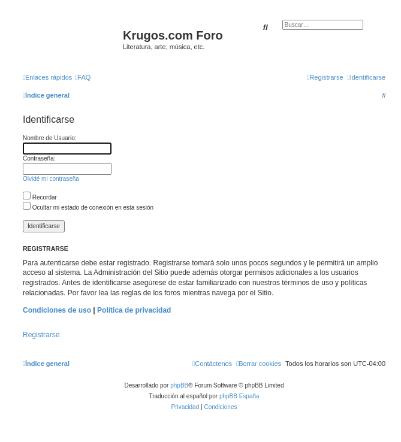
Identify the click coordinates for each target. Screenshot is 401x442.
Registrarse (41, 335)
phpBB (179, 385)
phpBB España (239, 396)
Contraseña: (39, 158)
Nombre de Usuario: (49, 138)
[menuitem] (83, 77)
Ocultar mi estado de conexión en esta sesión (88, 207)
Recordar (40, 197)
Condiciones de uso (57, 310)
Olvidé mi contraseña (51, 178)
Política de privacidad (134, 310)
